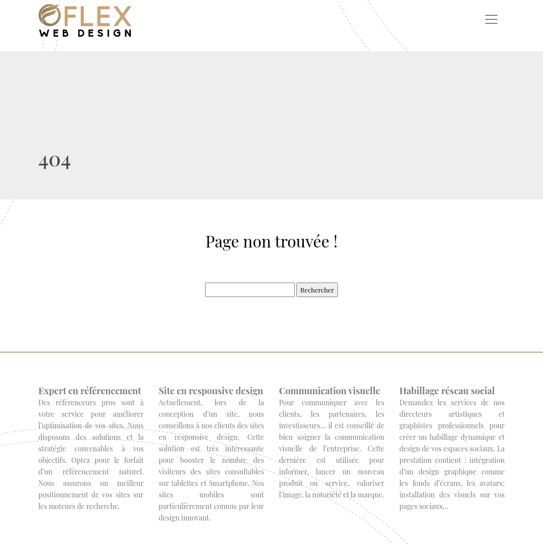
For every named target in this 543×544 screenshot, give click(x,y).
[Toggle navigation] (491, 21)
